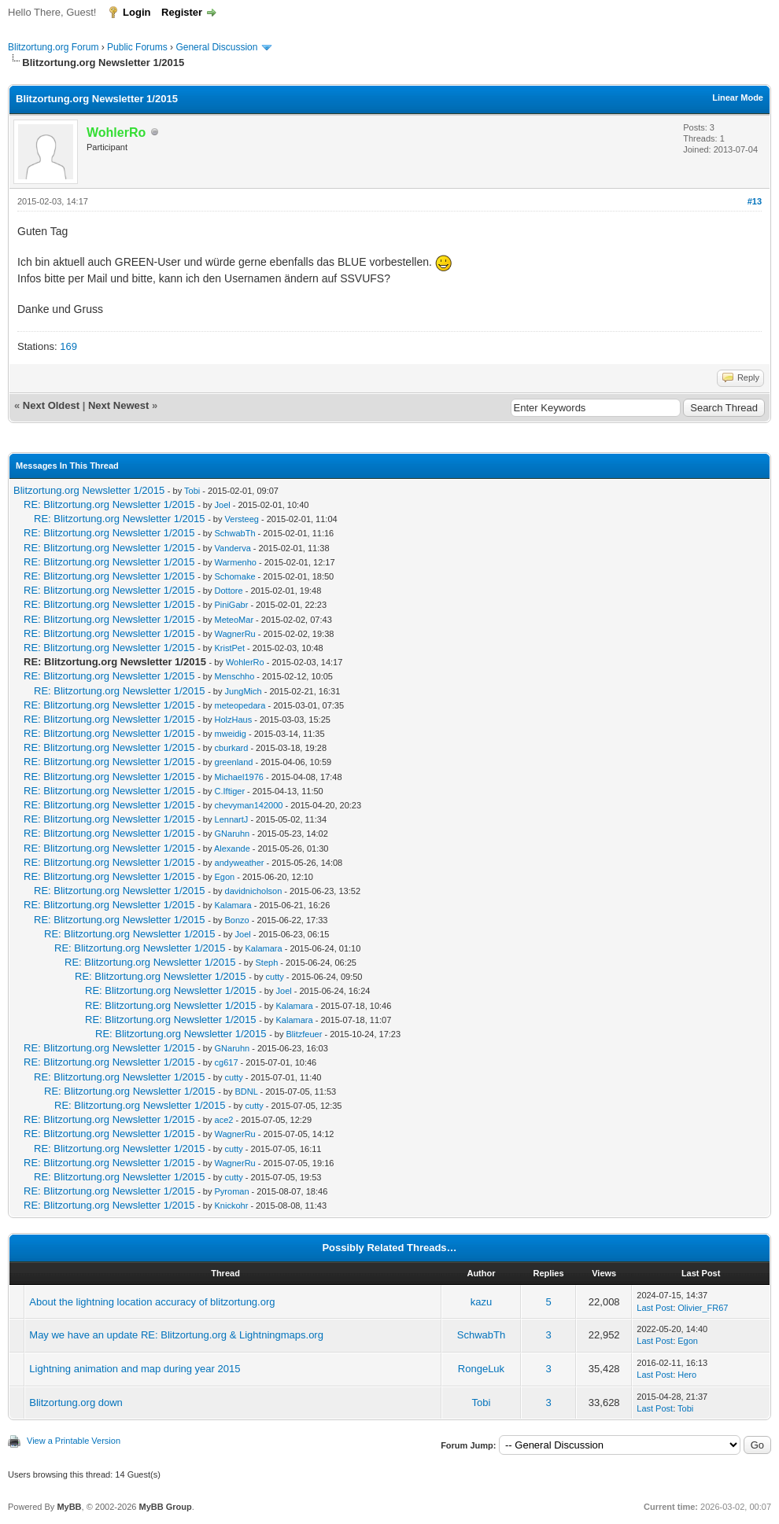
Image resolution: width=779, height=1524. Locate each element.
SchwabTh (235, 533)
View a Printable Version (73, 1440)
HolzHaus (234, 719)
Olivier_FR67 (702, 1307)
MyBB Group (164, 1506)
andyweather (239, 862)
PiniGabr (232, 604)
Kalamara (233, 905)
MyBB (69, 1506)
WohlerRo (245, 662)
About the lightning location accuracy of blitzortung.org (152, 1302)
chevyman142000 (249, 805)
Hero (686, 1374)
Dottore (229, 590)
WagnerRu (235, 634)
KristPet (230, 648)
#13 (755, 201)
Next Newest (118, 405)
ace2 (224, 1120)
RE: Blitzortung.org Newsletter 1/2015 (109, 504)
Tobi (192, 490)
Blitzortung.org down (76, 1402)
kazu (481, 1302)
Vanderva (233, 548)
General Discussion (216, 47)
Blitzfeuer (304, 1034)
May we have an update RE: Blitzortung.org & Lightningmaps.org (176, 1335)
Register (181, 12)
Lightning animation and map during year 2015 (134, 1369)
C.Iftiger (230, 791)
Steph (267, 962)
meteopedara (240, 705)
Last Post (655, 1307)
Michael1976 (239, 777)
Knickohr (232, 1205)
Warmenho (236, 562)
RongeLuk (481, 1369)
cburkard (232, 748)
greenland (234, 762)
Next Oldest (51, 405)
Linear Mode (737, 97)
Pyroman (232, 1191)
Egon (225, 877)
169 (68, 346)
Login (136, 12)
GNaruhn (232, 833)
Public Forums (137, 47)
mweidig (230, 733)
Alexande (232, 848)
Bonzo (237, 920)
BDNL (246, 1091)
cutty (275, 976)
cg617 (226, 1062)
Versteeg (242, 519)
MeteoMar (234, 619)
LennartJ (232, 819)
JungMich (243, 691)
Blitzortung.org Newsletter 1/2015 (88, 490)
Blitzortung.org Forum (53, 47)
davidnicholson (253, 891)
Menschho (235, 676)
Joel (223, 505)
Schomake (235, 576)
